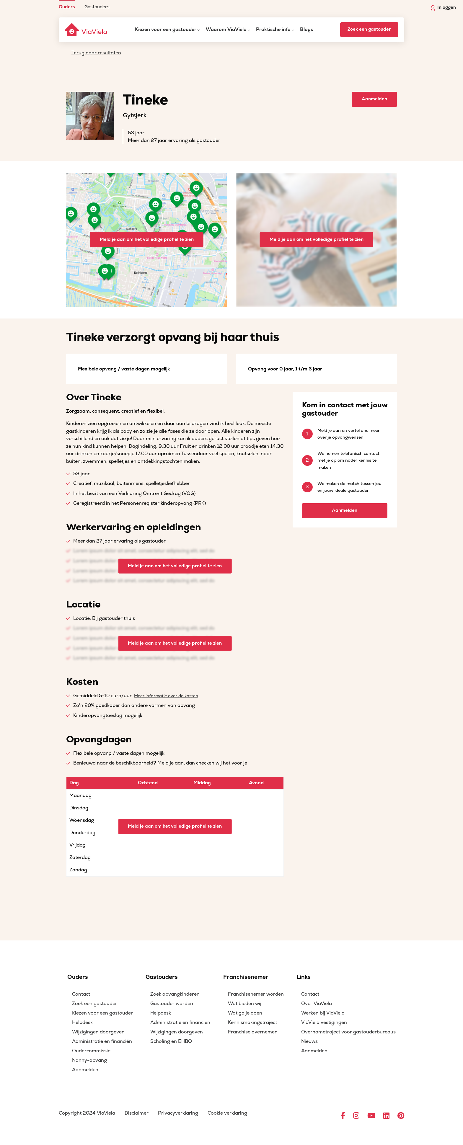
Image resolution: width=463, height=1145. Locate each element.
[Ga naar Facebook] (343, 1116)
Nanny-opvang (89, 1060)
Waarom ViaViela (226, 29)
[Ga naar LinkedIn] (386, 1116)
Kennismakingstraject (252, 1022)
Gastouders (97, 6)
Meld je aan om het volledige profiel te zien (147, 239)
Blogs (306, 29)
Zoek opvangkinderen (175, 994)
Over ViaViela (316, 1004)
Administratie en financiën (102, 1041)
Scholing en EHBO (171, 1041)
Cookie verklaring (227, 1113)
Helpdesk (82, 1022)
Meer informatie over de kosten (166, 695)
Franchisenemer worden (256, 994)
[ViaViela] (86, 29)
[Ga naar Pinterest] (400, 1116)
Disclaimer (137, 1113)
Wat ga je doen (245, 1013)
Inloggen (443, 8)
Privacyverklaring (178, 1113)
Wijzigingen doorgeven (98, 1032)
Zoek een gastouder (369, 29)
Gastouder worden (171, 1004)
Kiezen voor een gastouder (165, 29)
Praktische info (273, 29)
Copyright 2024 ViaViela (87, 1113)
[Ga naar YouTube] (371, 1116)
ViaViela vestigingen (324, 1022)
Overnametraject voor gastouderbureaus (348, 1032)
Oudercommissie (91, 1051)
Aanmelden (374, 99)
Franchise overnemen (253, 1032)
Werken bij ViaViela (323, 1013)
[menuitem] (67, 4)
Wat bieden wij (244, 1004)
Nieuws (309, 1041)
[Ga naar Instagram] (356, 1116)
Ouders (67, 6)
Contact (81, 994)
